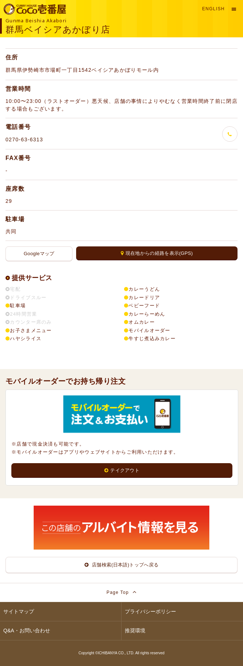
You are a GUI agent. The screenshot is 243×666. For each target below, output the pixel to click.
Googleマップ (39, 253)
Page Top (121, 592)
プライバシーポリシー (150, 611)
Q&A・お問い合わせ (26, 630)
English (213, 8)
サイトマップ (18, 611)
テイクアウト (121, 470)
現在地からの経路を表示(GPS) (157, 253)
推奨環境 (135, 630)
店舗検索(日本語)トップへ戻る (122, 565)
